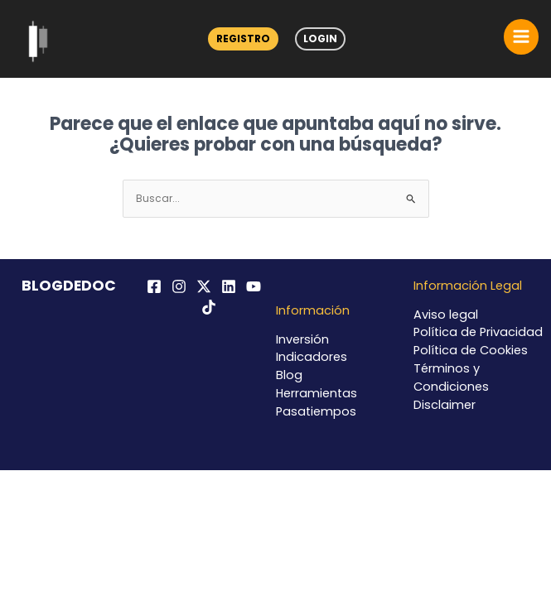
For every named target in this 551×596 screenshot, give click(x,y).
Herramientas (316, 393)
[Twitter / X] (203, 286)
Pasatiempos (316, 411)
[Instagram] (179, 286)
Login (320, 38)
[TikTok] (208, 307)
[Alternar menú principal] (521, 36)
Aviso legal (445, 314)
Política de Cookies (470, 350)
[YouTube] (253, 286)
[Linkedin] (228, 286)
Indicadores (311, 356)
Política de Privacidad (478, 332)
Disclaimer (444, 405)
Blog (289, 375)
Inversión (302, 339)
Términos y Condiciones (451, 377)
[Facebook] (154, 286)
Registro (243, 38)
